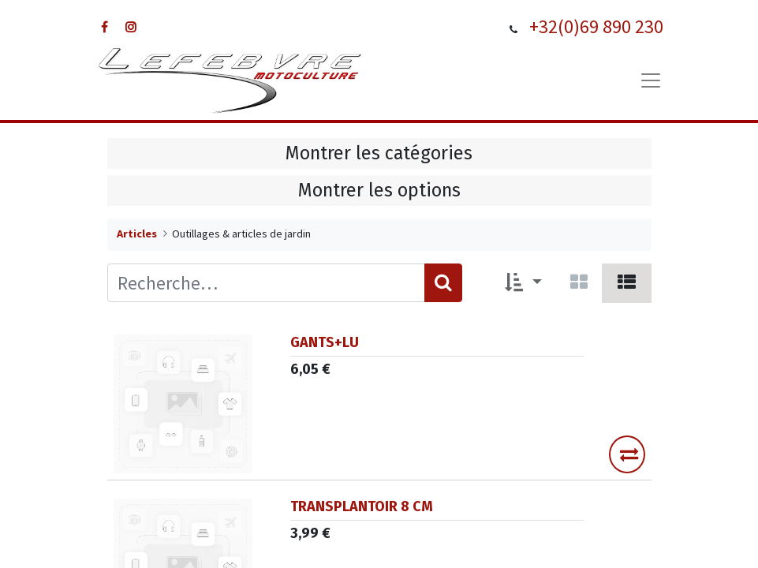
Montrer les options (379, 190)
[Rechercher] (443, 282)
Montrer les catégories (379, 153)
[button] (523, 283)
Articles (137, 233)
